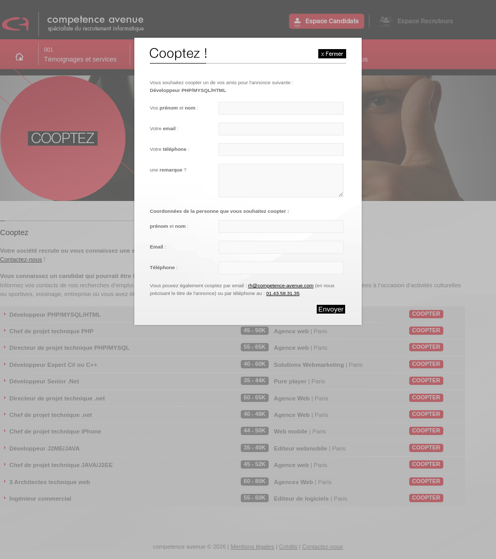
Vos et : (174, 108)
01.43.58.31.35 (282, 293)
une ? (168, 170)
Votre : (164, 128)
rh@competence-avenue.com (281, 285)
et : (169, 226)
